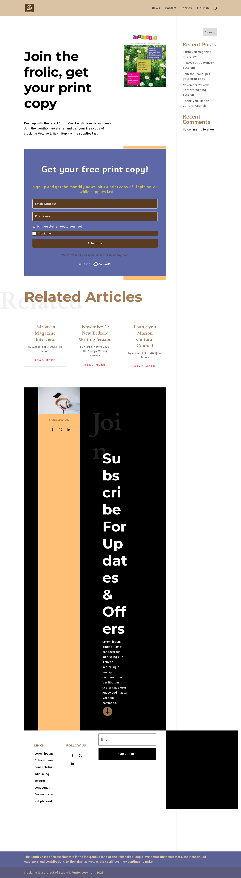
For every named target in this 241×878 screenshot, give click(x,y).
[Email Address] (95, 204)
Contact (170, 8)
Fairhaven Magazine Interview (45, 333)
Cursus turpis (44, 794)
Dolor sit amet (44, 760)
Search (210, 32)
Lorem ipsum (43, 753)
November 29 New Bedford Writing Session (95, 333)
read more (45, 360)
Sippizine (44, 233)
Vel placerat (43, 801)
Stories (187, 8)
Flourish (203, 8)
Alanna (36, 346)
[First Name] (95, 216)
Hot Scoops (90, 351)
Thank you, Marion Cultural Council (145, 336)
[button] (95, 230)
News (156, 8)
